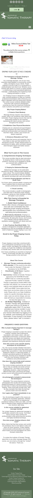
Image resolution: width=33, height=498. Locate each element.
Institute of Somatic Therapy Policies (16, 480)
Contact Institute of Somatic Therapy (16, 475)
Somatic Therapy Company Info (16, 478)
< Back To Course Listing (8, 38)
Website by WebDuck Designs (17, 496)
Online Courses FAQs (16, 483)
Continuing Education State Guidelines (16, 481)
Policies (23, 6)
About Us (17, 6)
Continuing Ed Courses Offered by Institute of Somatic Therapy (16, 476)
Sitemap (27, 494)
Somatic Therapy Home (16, 473)
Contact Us (10, 6)
